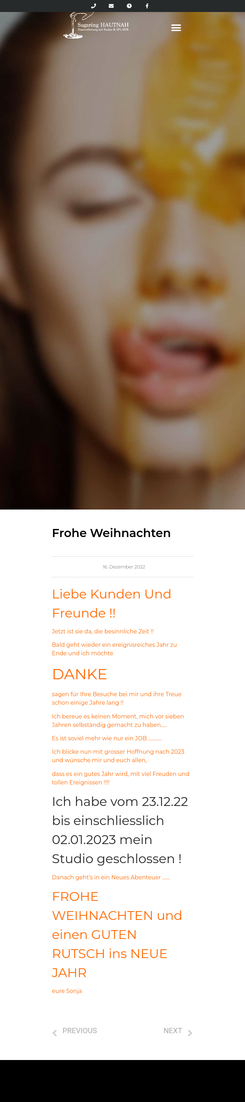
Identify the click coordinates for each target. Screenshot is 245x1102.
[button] (176, 28)
